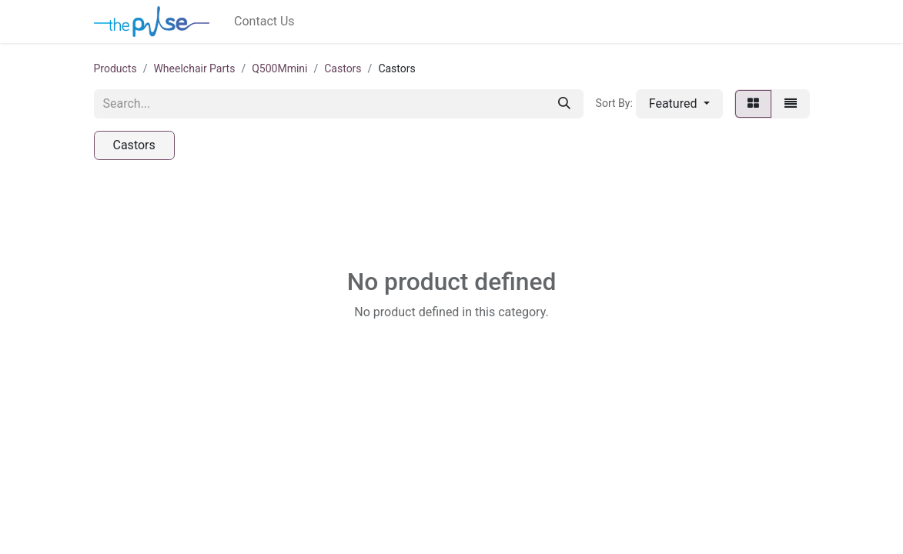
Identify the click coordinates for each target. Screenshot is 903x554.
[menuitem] (264, 21)
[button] (679, 103)
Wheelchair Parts (194, 68)
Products (115, 68)
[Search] (564, 103)
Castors (342, 68)
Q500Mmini (279, 68)
